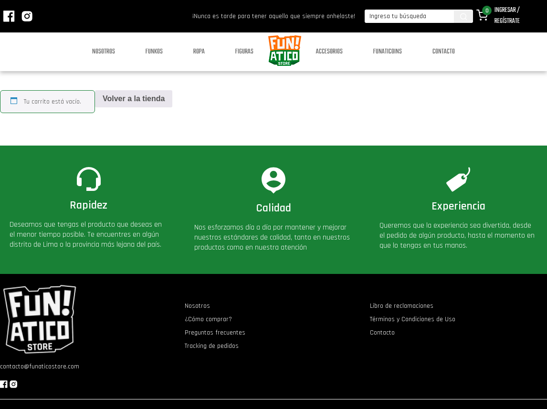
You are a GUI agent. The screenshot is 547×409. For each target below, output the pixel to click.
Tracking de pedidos (212, 346)
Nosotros (103, 51)
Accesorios (329, 51)
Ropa (199, 51)
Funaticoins (387, 51)
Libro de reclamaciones (401, 306)
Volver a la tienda (134, 98)
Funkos (154, 51)
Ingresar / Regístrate (507, 16)
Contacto (443, 51)
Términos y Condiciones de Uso (412, 319)
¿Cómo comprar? (208, 319)
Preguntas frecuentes (215, 332)
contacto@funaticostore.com (39, 366)
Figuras (244, 51)
